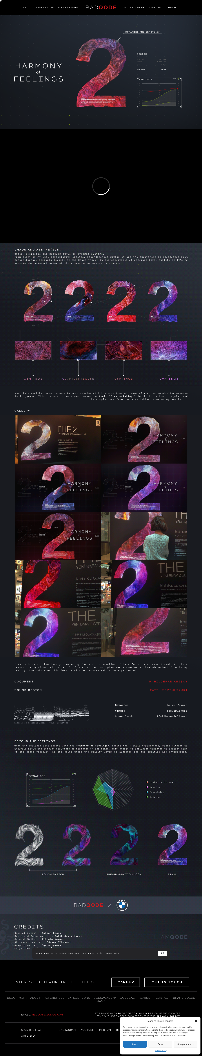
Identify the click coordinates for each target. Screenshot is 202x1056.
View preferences (186, 1044)
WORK (22, 997)
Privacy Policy (161, 1050)
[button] (195, 1021)
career (146, 997)
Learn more (112, 953)
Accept (135, 1044)
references (54, 997)
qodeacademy (105, 997)
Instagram (67, 1030)
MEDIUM (105, 1030)
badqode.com (128, 1013)
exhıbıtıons (79, 997)
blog (11, 997)
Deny (160, 1044)
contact (163, 997)
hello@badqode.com (47, 1014)
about (35, 997)
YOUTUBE (87, 1030)
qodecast (129, 997)
